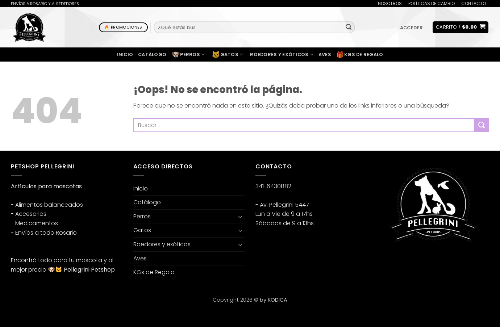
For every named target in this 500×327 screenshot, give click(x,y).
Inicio (125, 54)
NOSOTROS (390, 3)
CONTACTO (473, 3)
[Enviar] (348, 27)
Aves (324, 54)
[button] (411, 27)
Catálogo (152, 54)
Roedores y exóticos (281, 54)
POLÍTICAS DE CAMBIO (431, 3)
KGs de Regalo (359, 54)
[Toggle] (240, 216)
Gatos (227, 54)
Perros (188, 54)
